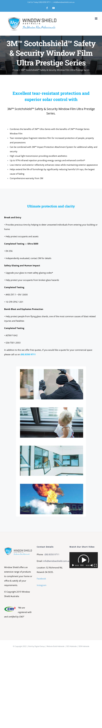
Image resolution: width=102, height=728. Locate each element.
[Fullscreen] (95, 565)
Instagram (41, 585)
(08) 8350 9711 (51, 554)
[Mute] (91, 565)
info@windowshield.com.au (63, 2)
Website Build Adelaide (55, 646)
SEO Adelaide (71, 646)
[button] (83, 560)
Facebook (41, 578)
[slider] (82, 565)
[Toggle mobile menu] (96, 18)
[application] (83, 560)
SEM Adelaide (84, 646)
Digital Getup (40, 646)
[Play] (73, 565)
